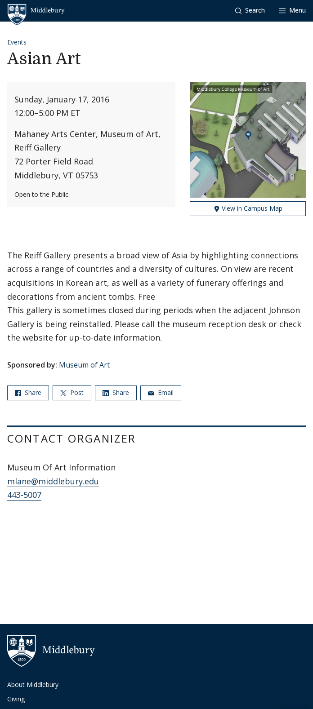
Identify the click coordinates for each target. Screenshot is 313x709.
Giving (16, 699)
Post (72, 392)
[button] (250, 10)
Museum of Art (84, 365)
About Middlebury (32, 684)
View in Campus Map (248, 208)
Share (28, 392)
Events (17, 42)
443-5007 (24, 494)
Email (161, 392)
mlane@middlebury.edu (53, 481)
